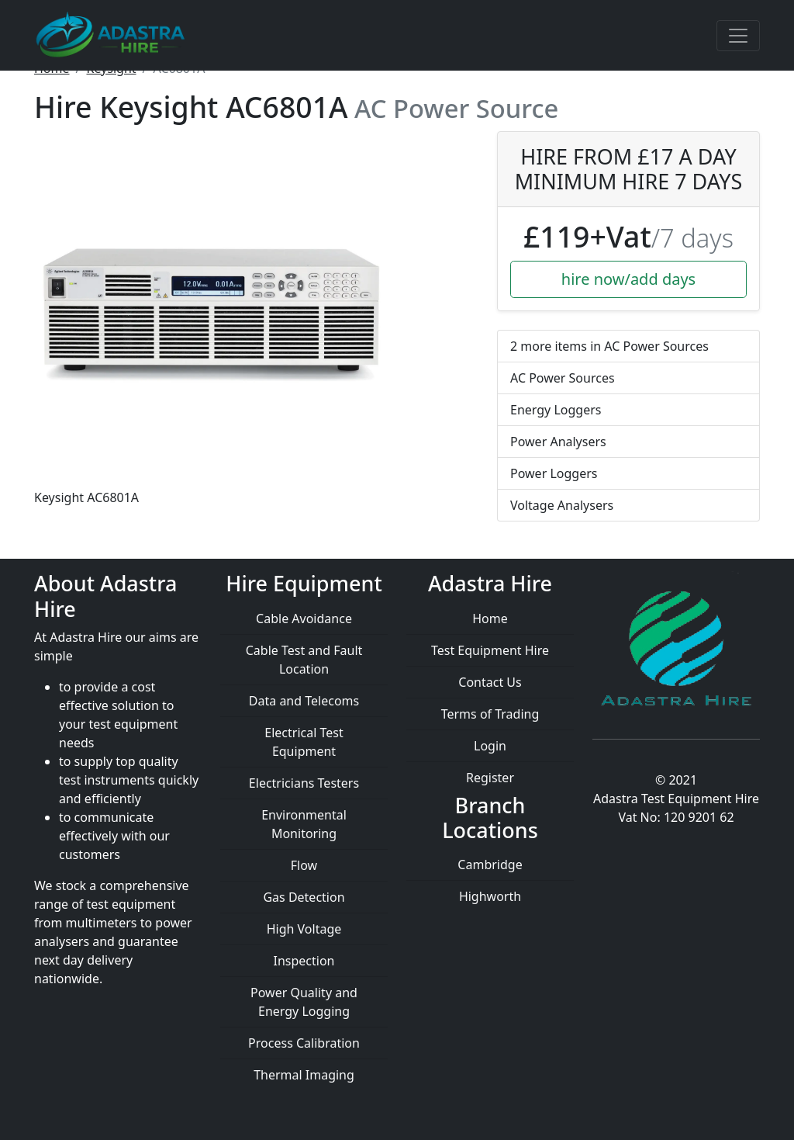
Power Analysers (558, 441)
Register (490, 777)
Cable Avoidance (304, 618)
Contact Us (489, 682)
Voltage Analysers (561, 505)
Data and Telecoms (304, 700)
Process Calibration (304, 1043)
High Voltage (304, 928)
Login (490, 745)
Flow (304, 865)
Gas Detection (303, 897)
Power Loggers (553, 473)
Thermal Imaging (304, 1074)
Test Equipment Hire (490, 650)
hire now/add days (628, 279)
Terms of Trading (490, 713)
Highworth (490, 896)
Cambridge (489, 864)
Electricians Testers (304, 783)
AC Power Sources (562, 377)
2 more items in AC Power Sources (609, 346)
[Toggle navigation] (738, 35)
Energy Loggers (555, 409)
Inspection (304, 960)
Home (490, 618)
